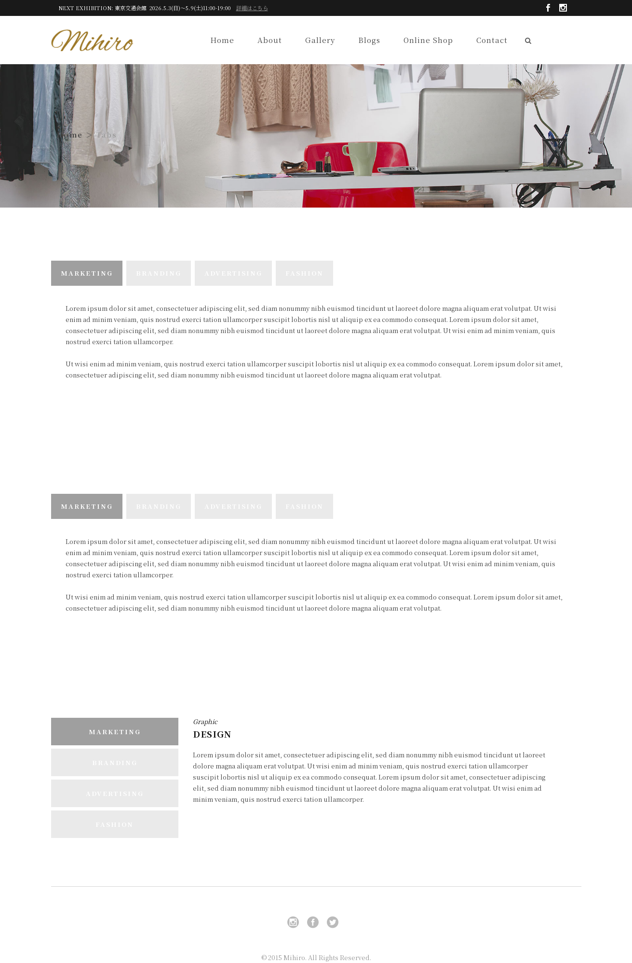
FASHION (304, 273)
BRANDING (158, 273)
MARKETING (87, 273)
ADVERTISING (233, 273)
